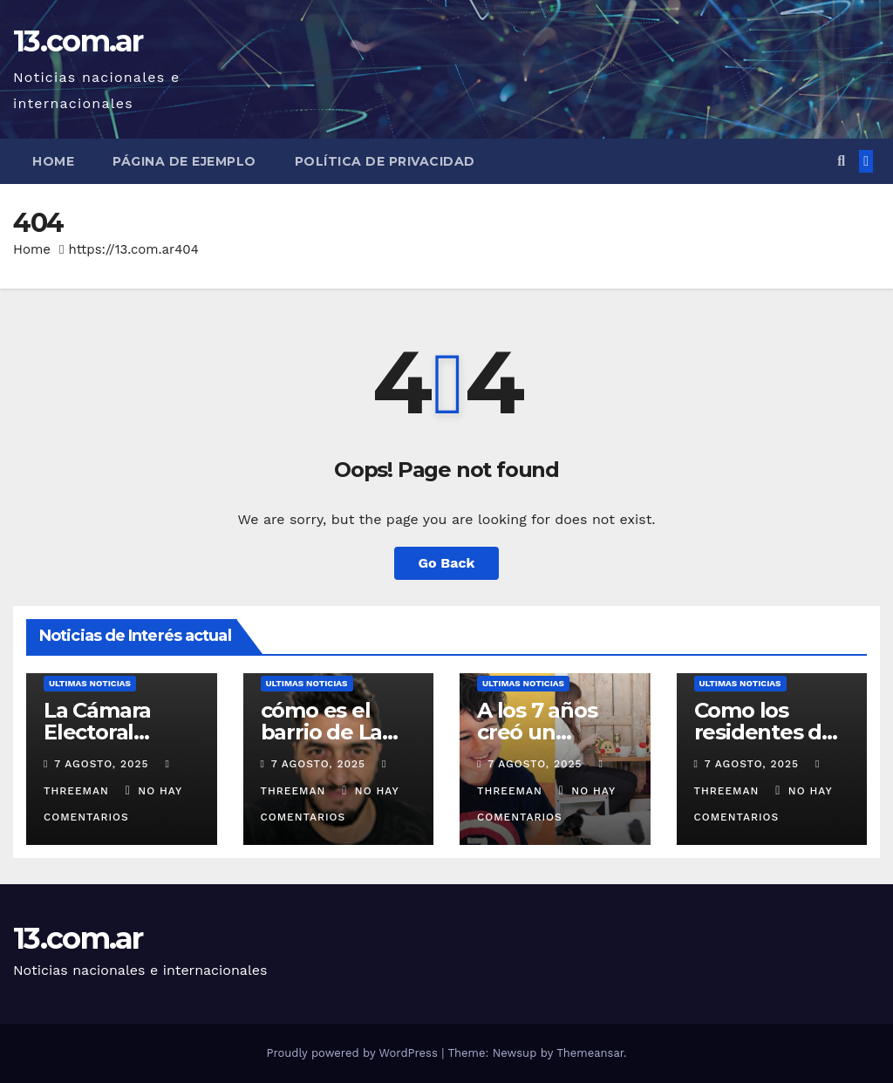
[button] (841, 161)
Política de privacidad (385, 161)
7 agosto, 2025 (103, 764)
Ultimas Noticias (90, 683)
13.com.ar (78, 41)
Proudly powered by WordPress (353, 1052)
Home (53, 161)
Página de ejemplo (184, 161)
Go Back (447, 563)
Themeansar (590, 1052)
